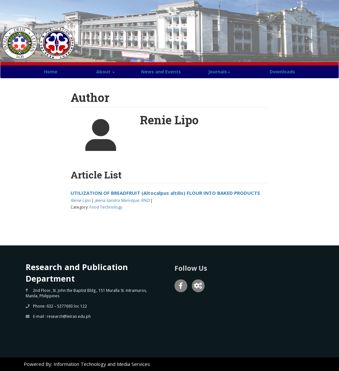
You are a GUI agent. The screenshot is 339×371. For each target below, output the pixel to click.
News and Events (161, 72)
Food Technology (105, 207)
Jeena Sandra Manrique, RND (122, 200)
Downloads (282, 72)
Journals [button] (219, 72)
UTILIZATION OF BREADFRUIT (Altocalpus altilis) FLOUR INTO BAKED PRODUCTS (165, 193)
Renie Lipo (80, 200)
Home (50, 72)
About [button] (105, 72)
